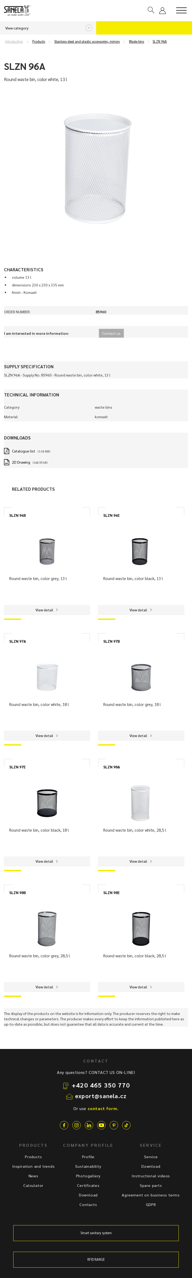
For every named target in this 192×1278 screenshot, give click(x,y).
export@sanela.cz (101, 1095)
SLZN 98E (111, 892)
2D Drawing (21, 462)
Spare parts (151, 1185)
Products (38, 41)
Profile (88, 1156)
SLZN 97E (17, 766)
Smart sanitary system (96, 1233)
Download (88, 1194)
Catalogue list (23, 450)
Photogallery (88, 1175)
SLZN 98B (17, 892)
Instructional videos (151, 1175)
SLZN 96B (17, 515)
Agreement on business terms (151, 1194)
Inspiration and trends (33, 1166)
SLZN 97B (111, 641)
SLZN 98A (111, 766)
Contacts (88, 1204)
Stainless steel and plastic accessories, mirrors (87, 41)
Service (151, 1156)
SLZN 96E (111, 515)
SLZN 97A (17, 641)
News (33, 1175)
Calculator (33, 1185)
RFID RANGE (96, 1259)
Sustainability (88, 1166)
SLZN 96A (160, 41)
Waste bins (136, 41)
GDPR (151, 1204)
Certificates (88, 1185)
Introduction (14, 41)
